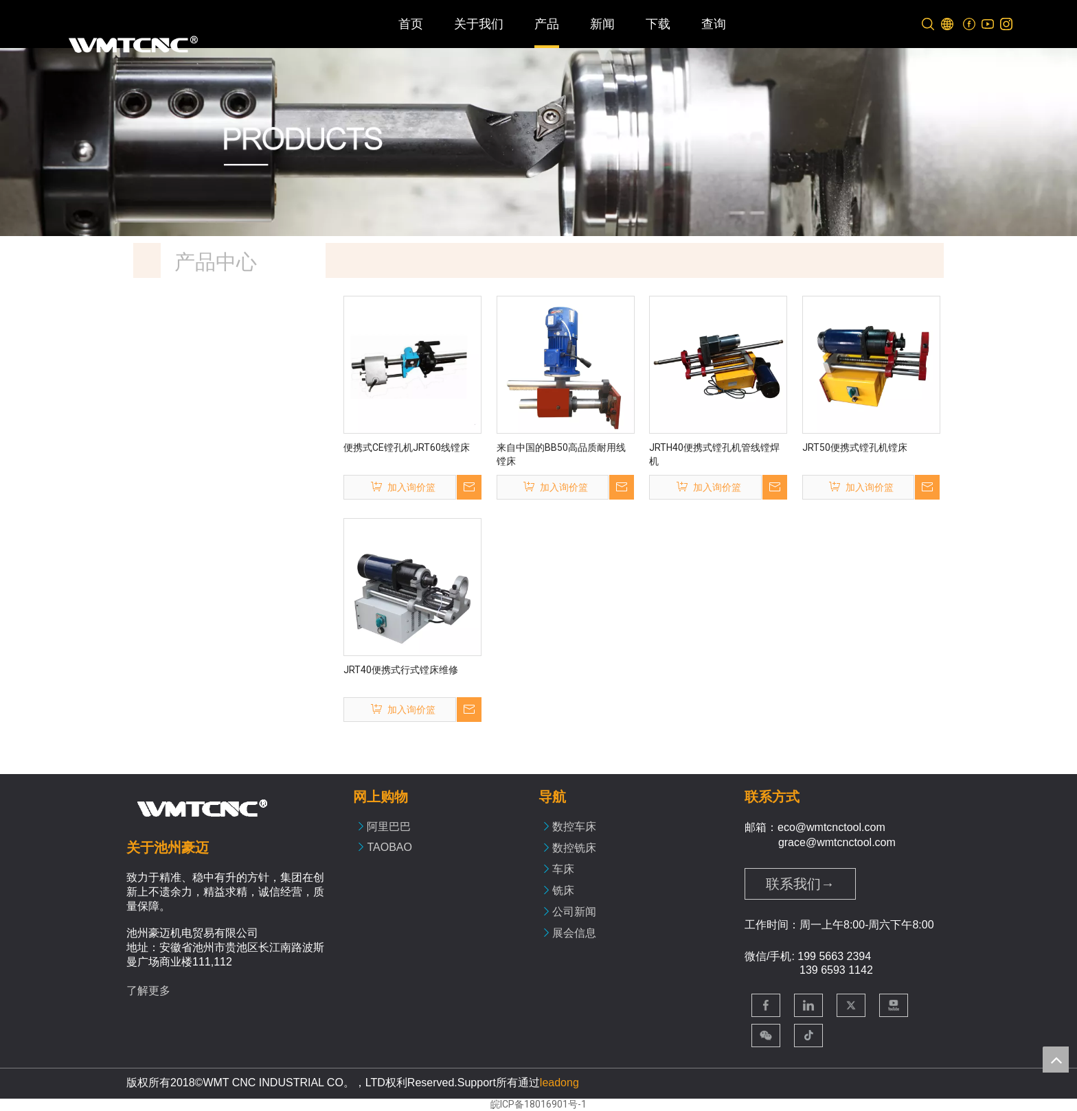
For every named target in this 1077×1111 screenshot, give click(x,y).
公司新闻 (574, 911)
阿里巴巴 (389, 826)
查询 (713, 24)
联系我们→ (800, 883)
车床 (563, 869)
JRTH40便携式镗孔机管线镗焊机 (714, 454)
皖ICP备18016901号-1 (538, 1104)
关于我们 (478, 24)
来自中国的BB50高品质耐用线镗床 (561, 454)
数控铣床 (574, 848)
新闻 (602, 24)
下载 (658, 24)
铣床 (563, 890)
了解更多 (148, 990)
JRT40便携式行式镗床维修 (400, 669)
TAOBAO (389, 847)
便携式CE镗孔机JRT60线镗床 (406, 447)
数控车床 (574, 826)
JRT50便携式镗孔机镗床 (854, 447)
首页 (410, 24)
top (1056, 1059)
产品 (546, 24)
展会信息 (574, 933)
